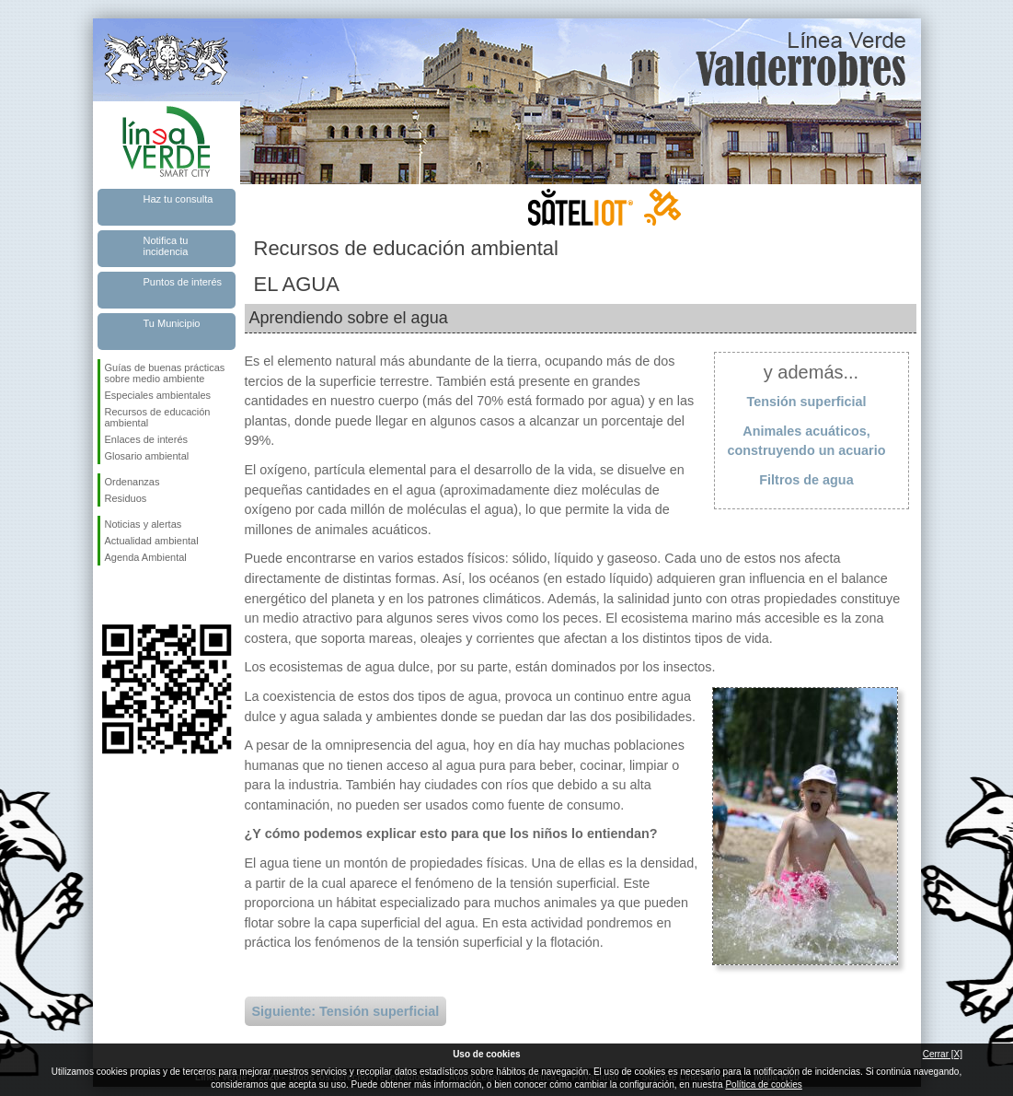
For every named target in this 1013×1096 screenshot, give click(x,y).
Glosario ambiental (147, 455)
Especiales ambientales (158, 395)
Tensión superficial (806, 401)
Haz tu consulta (178, 198)
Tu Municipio (172, 323)
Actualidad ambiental (152, 540)
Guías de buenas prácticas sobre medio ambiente (165, 373)
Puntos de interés (183, 281)
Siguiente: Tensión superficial (346, 1011)
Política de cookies (763, 1084)
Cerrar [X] (942, 1054)
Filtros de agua (806, 479)
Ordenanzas (132, 481)
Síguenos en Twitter (139, 595)
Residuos (126, 498)
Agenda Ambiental (146, 557)
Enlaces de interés (147, 439)
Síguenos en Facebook (109, 595)
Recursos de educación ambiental (158, 417)
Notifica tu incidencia (166, 246)
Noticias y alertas (143, 524)
